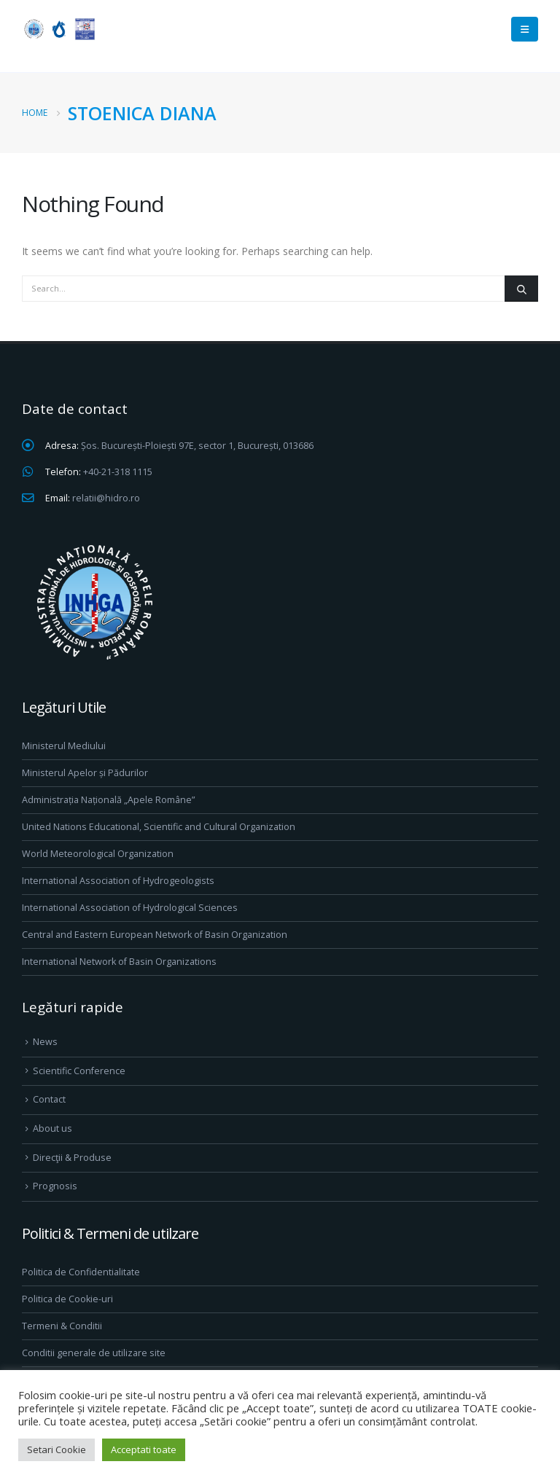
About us (52, 1128)
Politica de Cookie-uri (67, 1299)
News (45, 1042)
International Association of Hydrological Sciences (130, 907)
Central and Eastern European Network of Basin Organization (154, 934)
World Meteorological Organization (98, 854)
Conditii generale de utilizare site (94, 1353)
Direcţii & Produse (72, 1157)
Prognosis (55, 1186)
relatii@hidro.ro (106, 498)
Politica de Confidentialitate (81, 1272)
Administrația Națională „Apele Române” (108, 800)
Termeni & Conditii (62, 1326)
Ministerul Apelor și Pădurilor (85, 773)
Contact (49, 1099)
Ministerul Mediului (64, 746)
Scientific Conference (79, 1071)
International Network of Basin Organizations (119, 961)
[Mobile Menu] (524, 29)
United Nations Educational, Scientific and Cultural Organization (158, 827)
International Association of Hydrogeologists (118, 880)
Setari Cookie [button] (56, 1449)
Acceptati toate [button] (143, 1449)
